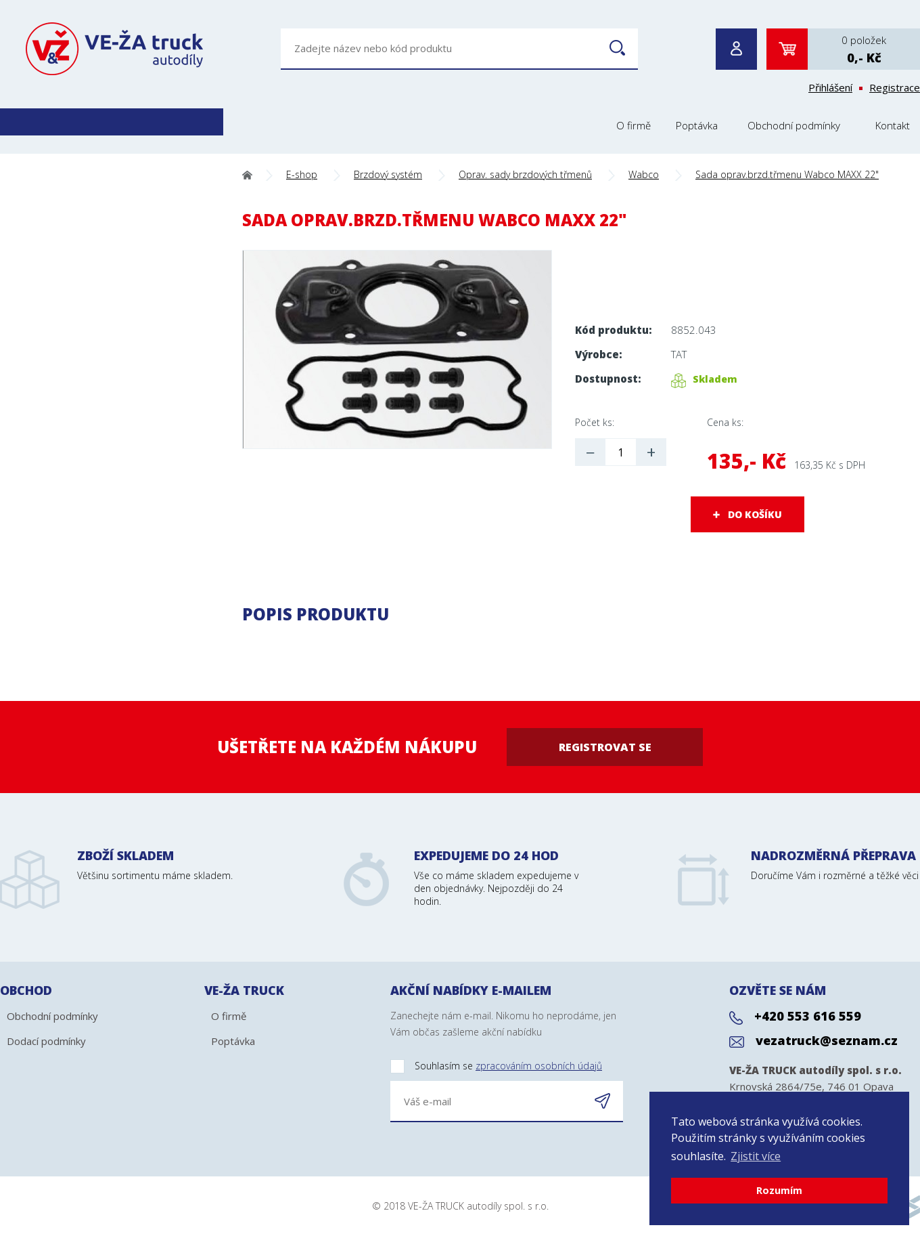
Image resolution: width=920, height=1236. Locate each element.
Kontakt (892, 125)
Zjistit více (756, 1156)
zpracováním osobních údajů (539, 1065)
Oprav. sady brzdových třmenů (525, 174)
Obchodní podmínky (794, 125)
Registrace (894, 87)
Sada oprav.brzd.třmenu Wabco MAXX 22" (787, 174)
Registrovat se (605, 747)
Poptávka (697, 125)
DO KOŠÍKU (755, 514)
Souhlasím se (496, 1066)
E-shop (301, 174)
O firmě (633, 125)
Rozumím (779, 1190)
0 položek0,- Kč (864, 49)
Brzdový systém (388, 174)
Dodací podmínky (46, 1041)
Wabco (643, 174)
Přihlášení (830, 87)
